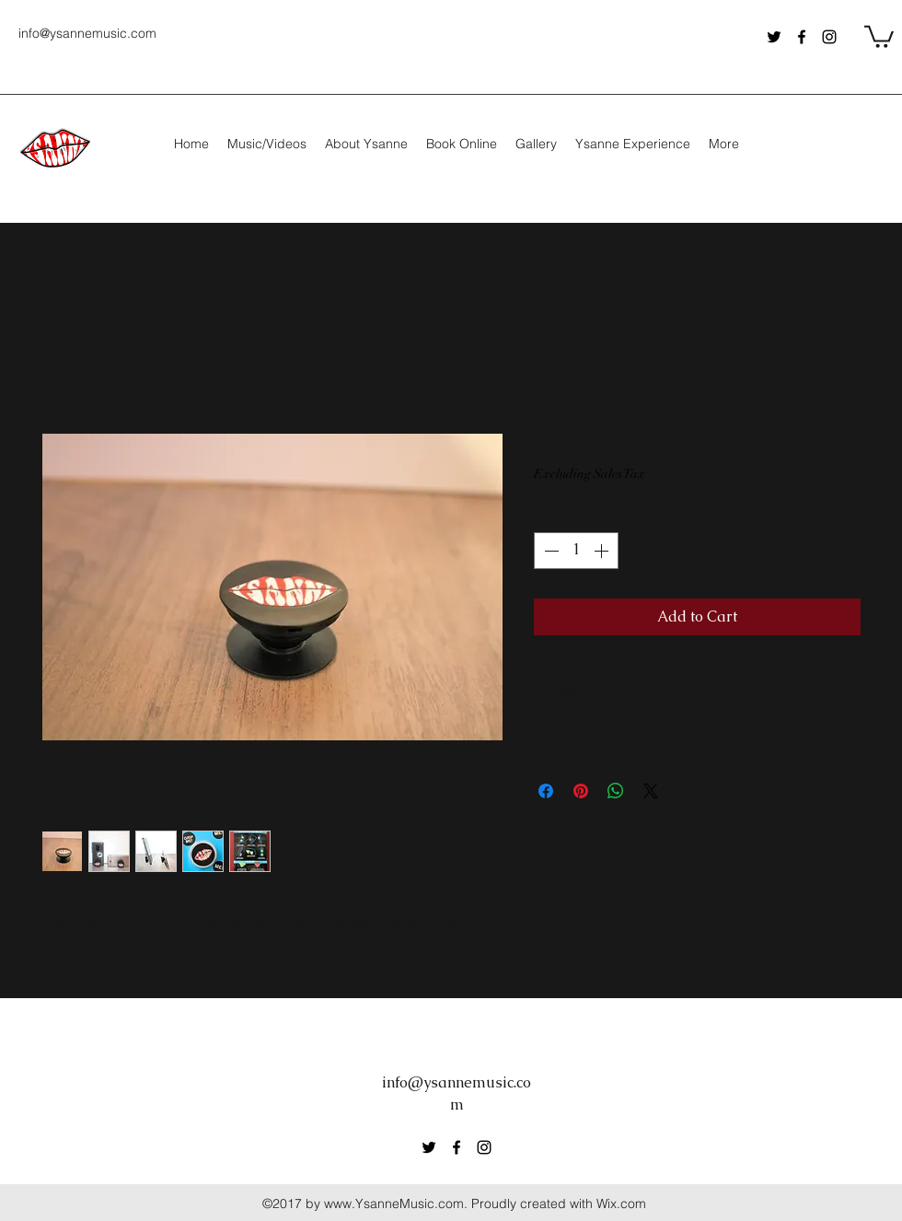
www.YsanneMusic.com (394, 1203)
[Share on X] (651, 791)
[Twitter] (774, 37)
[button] (879, 35)
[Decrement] (549, 550)
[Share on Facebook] (546, 791)
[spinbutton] (576, 550)
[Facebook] (801, 37)
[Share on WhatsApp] (616, 791)
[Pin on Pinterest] (581, 791)
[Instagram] (829, 37)
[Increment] (603, 550)
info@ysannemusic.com (87, 33)
